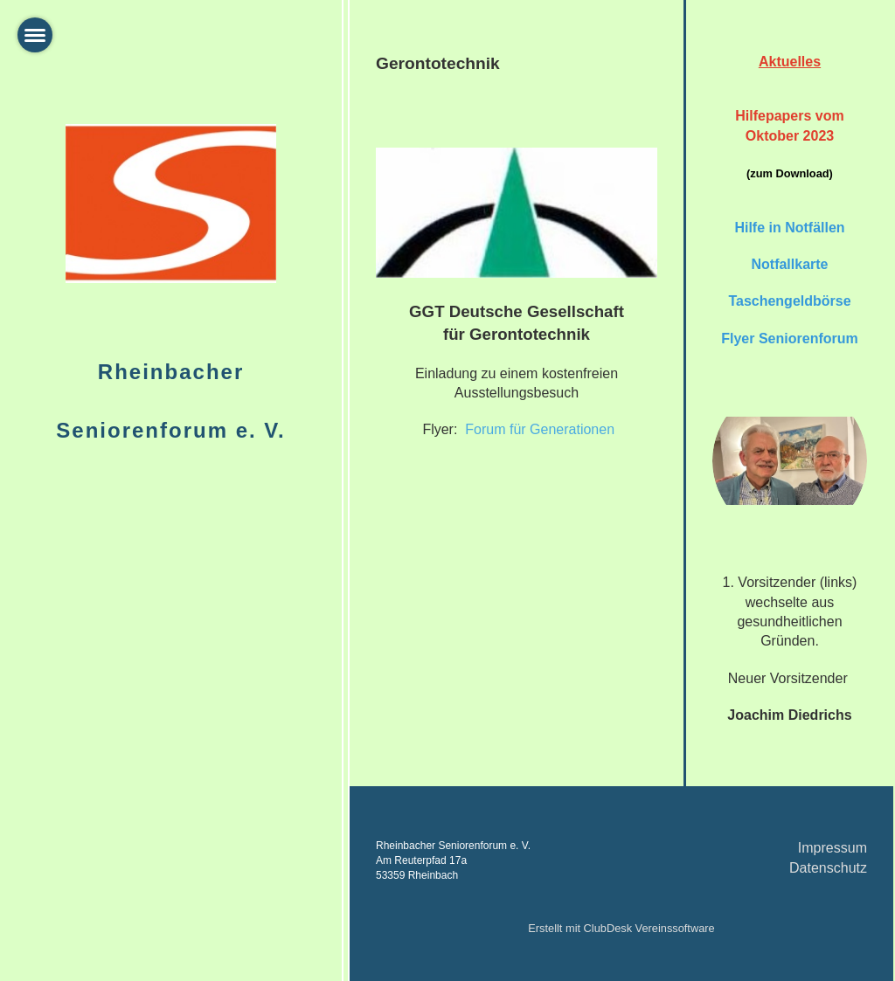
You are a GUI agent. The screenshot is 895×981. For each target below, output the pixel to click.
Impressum (832, 847)
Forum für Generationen (539, 429)
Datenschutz (828, 867)
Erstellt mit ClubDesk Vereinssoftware (621, 928)
